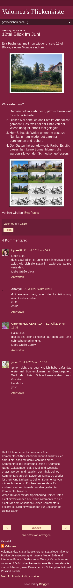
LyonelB (16, 250)
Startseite (36, 527)
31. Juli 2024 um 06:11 (37, 250)
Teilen (8, 230)
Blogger (44, 584)
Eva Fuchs (31, 212)
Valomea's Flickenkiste (33, 11)
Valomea (10, 546)
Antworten (17, 277)
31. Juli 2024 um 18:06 (33, 362)
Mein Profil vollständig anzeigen (20, 576)
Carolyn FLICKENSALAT (28, 323)
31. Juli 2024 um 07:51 (38, 289)
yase (14, 362)
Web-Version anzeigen (36, 535)
